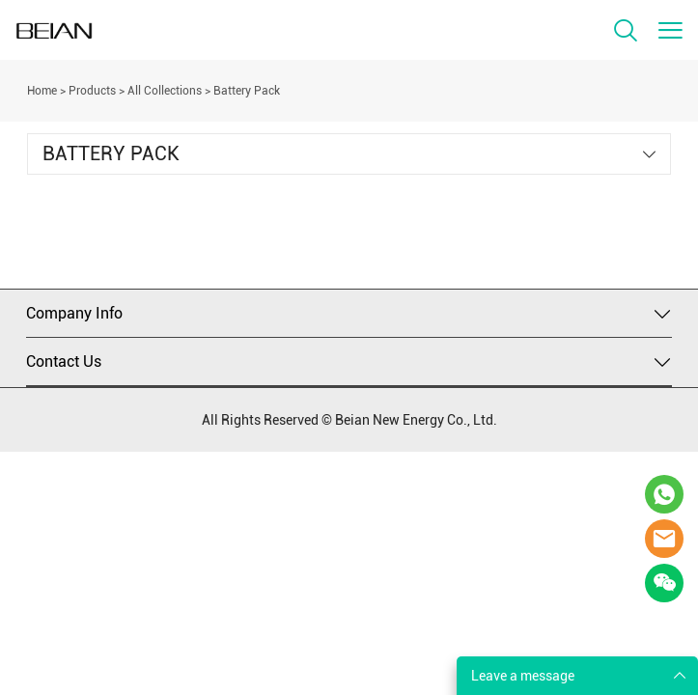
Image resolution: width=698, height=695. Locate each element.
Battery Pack (246, 90)
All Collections (164, 90)
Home (42, 90)
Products (92, 90)
